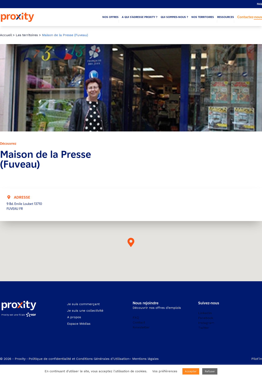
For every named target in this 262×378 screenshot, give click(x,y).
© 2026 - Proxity (13, 359)
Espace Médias (78, 324)
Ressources (225, 17)
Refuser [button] (210, 371)
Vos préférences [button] (164, 371)
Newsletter (141, 327)
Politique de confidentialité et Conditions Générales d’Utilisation (79, 359)
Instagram (206, 323)
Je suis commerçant (83, 304)
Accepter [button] (191, 371)
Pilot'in (256, 359)
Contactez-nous (249, 17)
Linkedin (205, 313)
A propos (74, 317)
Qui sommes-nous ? (174, 17)
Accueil (6, 35)
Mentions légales (146, 359)
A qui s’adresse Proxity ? (139, 17)
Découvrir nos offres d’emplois (157, 308)
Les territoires (27, 35)
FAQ (259, 4)
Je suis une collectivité (85, 310)
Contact (139, 322)
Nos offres (110, 17)
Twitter (203, 328)
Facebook (205, 318)
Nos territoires (202, 17)
